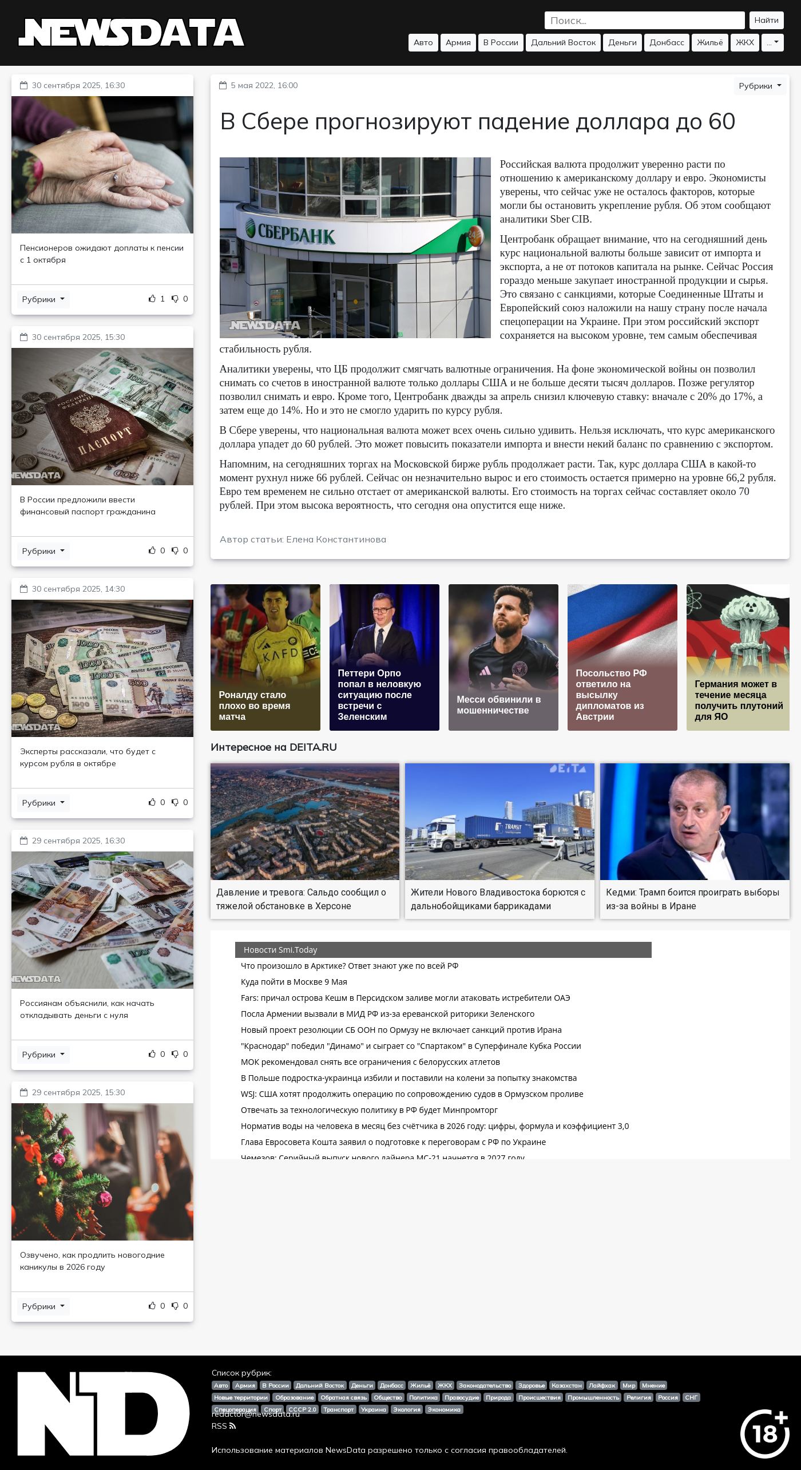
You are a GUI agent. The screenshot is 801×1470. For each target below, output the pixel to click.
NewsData (346, 1450)
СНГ (691, 1397)
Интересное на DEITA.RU (274, 747)
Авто (423, 42)
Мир (628, 1385)
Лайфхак (602, 1385)
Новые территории (241, 1397)
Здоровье (531, 1385)
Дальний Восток (563, 42)
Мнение (653, 1385)
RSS (224, 1426)
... (769, 42)
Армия (458, 42)
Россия (668, 1397)
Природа (498, 1397)
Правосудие (462, 1397)
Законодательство (485, 1385)
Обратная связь (343, 1397)
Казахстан (567, 1385)
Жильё (710, 42)
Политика (423, 1397)
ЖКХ (745, 42)
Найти (767, 20)
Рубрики (40, 299)
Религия (638, 1397)
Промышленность (593, 1397)
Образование (294, 1397)
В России (500, 42)
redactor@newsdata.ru (256, 1414)
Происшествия (539, 1397)
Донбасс (666, 42)
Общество (388, 1397)
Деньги (622, 42)
